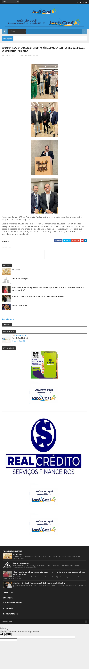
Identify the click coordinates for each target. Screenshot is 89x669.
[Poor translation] (8, 635)
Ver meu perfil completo (18, 341)
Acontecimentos (32, 56)
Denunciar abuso (8, 319)
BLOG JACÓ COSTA (20, 336)
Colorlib (10, 622)
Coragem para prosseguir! (20, 279)
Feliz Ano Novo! (16, 270)
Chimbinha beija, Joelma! (19, 305)
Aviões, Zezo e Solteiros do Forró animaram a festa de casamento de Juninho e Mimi (38, 297)
